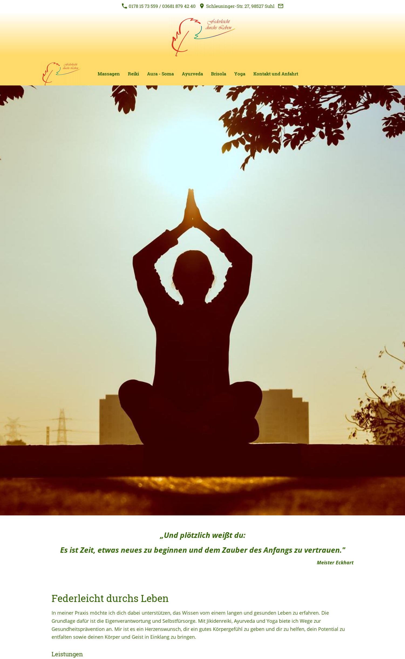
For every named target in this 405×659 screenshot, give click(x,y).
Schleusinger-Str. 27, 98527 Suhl (236, 6)
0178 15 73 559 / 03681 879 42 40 (159, 6)
